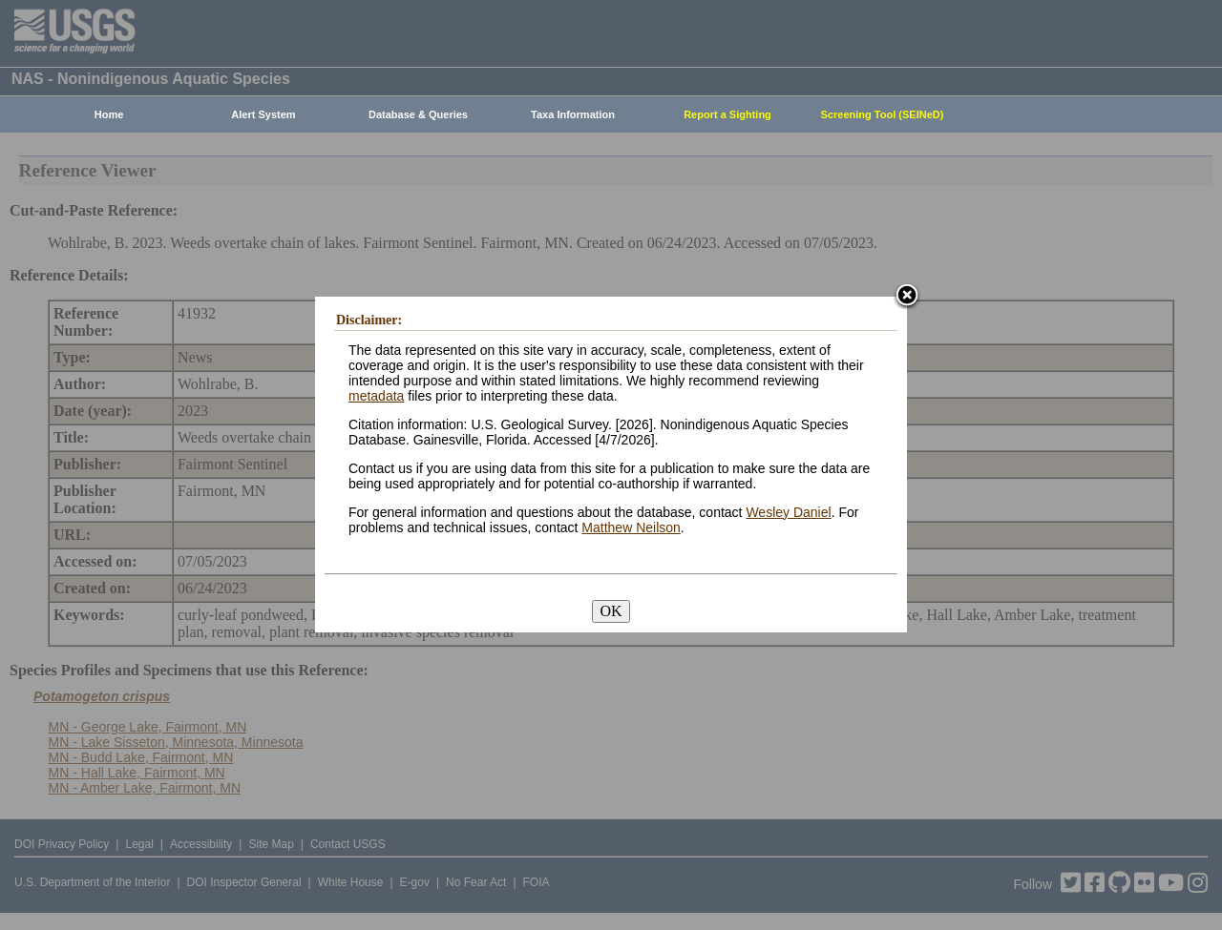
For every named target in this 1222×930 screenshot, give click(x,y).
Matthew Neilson (631, 527)
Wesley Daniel (788, 512)
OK (611, 611)
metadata (376, 395)
